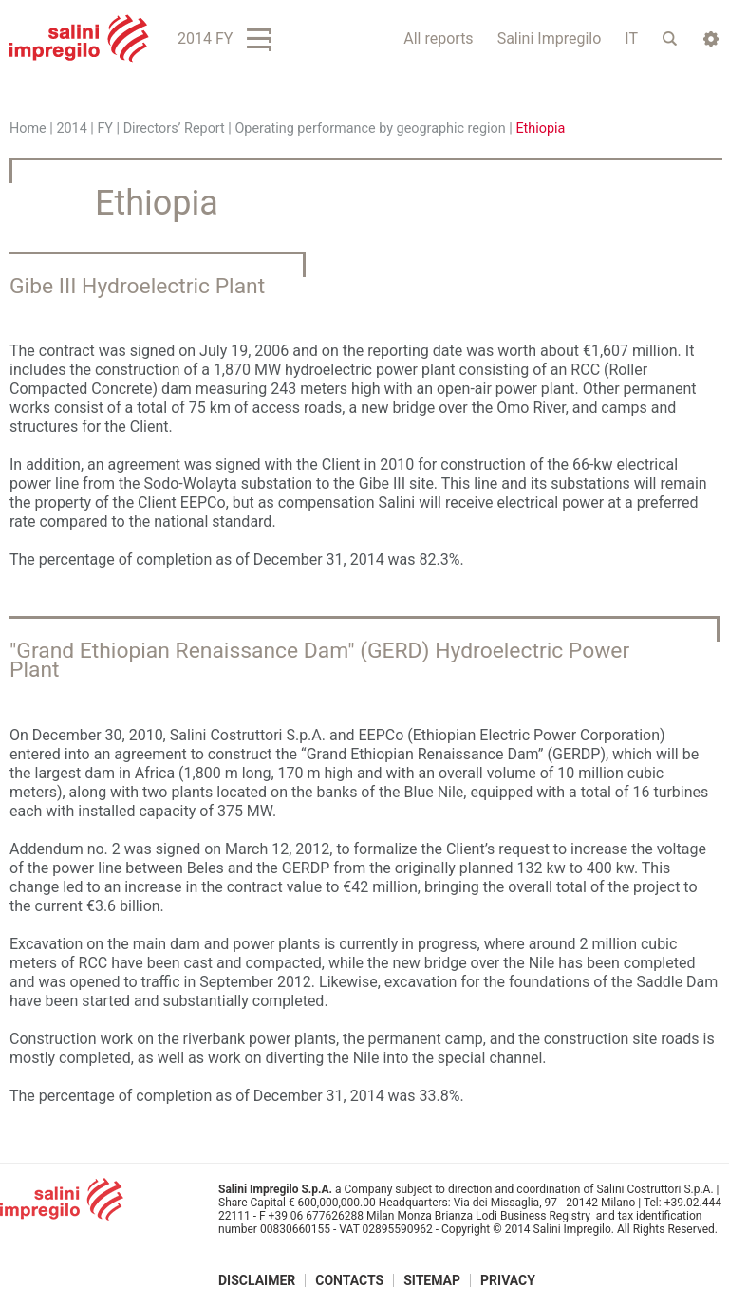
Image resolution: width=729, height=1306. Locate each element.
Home (28, 129)
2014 (71, 129)
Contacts (349, 1280)
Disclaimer (256, 1280)
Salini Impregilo (549, 38)
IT (631, 38)
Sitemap (431, 1280)
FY (105, 129)
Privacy (507, 1280)
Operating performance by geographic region (369, 129)
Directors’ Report (174, 129)
